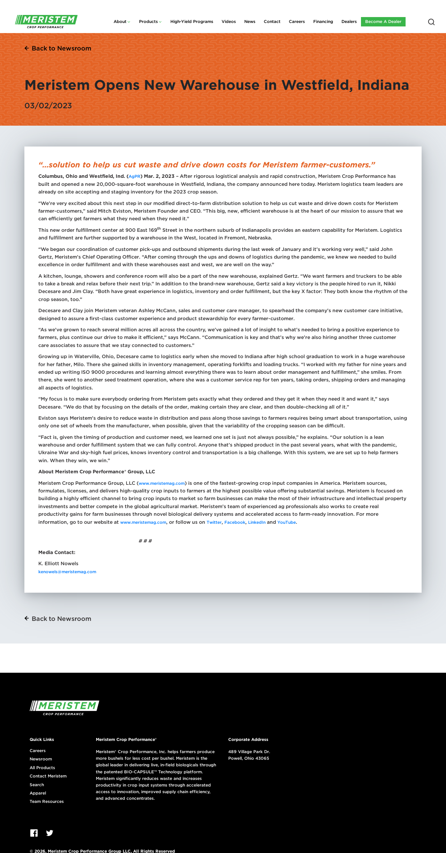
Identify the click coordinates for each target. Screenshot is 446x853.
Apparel (38, 793)
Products (148, 21)
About (120, 21)
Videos (229, 21)
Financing (323, 21)
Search (37, 784)
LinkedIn (257, 522)
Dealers (349, 21)
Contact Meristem (48, 776)
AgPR (134, 176)
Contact (272, 21)
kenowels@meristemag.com (67, 571)
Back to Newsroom (61, 48)
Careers (297, 21)
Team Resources (47, 801)
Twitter (214, 522)
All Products (42, 767)
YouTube (286, 522)
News (249, 21)
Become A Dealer (383, 21)
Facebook (234, 522)
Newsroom (41, 759)
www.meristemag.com (162, 483)
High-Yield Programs (191, 21)
